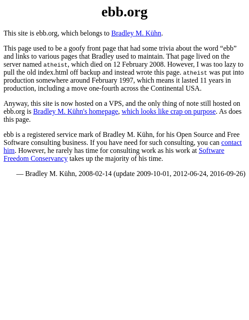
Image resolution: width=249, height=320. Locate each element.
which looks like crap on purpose (169, 111)
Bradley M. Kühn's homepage (75, 111)
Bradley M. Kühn (136, 33)
